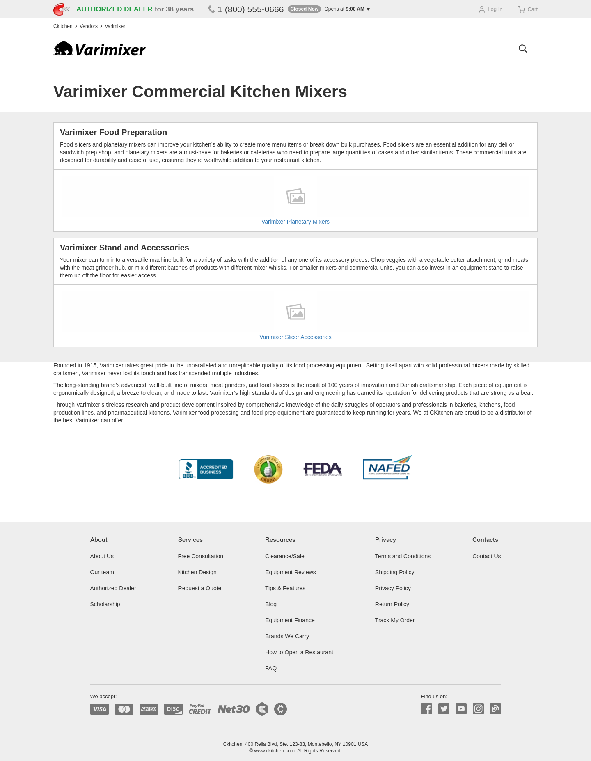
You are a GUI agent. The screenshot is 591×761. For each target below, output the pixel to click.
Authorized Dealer (113, 588)
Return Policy (392, 604)
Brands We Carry (287, 636)
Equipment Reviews (290, 572)
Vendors (89, 26)
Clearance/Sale (285, 556)
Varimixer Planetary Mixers (295, 221)
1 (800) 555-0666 (246, 9)
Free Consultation (201, 556)
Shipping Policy (395, 572)
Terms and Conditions (403, 556)
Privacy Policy (393, 588)
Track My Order (395, 620)
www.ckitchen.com (274, 751)
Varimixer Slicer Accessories (295, 337)
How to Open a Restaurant (299, 652)
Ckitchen (63, 26)
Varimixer (115, 26)
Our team (102, 572)
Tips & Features (285, 588)
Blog (271, 604)
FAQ (271, 668)
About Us (102, 556)
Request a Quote (200, 588)
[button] (329, 9)
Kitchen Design (197, 572)
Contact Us (486, 556)
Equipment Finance (290, 620)
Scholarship (105, 604)
